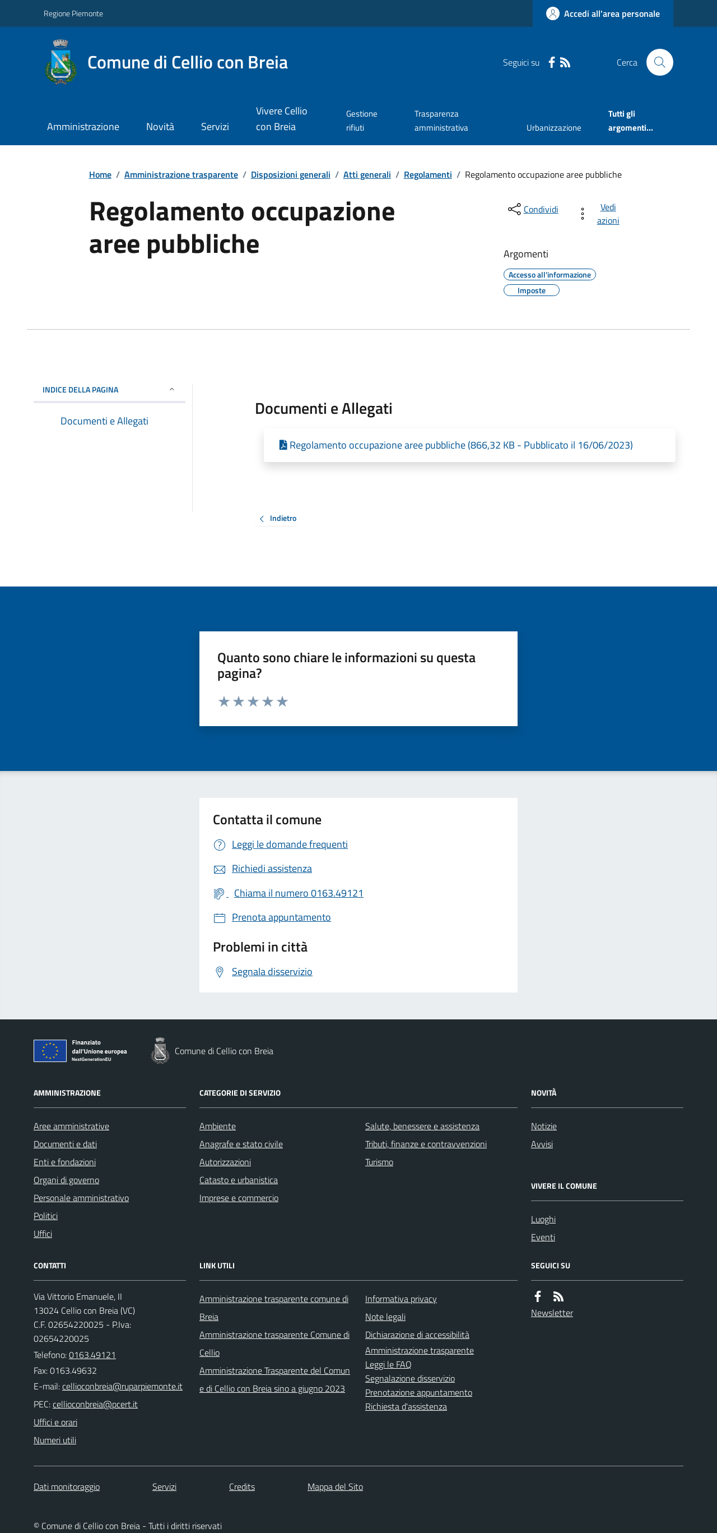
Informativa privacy (401, 1298)
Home (100, 174)
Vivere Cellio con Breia (282, 118)
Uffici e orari (55, 1422)
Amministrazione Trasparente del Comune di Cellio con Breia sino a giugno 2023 (274, 1379)
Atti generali (367, 174)
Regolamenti (428, 174)
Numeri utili (55, 1440)
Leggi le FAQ (388, 1364)
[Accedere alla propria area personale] (603, 13)
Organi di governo (66, 1179)
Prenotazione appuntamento (418, 1392)
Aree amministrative (71, 1126)
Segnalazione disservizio (410, 1378)
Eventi (543, 1237)
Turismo (379, 1162)
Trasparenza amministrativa (441, 120)
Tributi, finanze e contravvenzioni (426, 1144)
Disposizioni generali (290, 174)
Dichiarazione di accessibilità (417, 1334)
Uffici (43, 1233)
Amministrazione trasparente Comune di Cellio (274, 1343)
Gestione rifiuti (362, 120)
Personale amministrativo (81, 1197)
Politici (46, 1215)
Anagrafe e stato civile (241, 1144)
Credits (242, 1486)
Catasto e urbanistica (238, 1179)
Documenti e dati (65, 1144)
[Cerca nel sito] (655, 62)
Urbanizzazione (554, 127)
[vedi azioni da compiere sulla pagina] (600, 213)
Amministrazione (83, 126)
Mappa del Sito (335, 1486)
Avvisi (542, 1144)
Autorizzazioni (225, 1162)
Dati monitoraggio (67, 1486)
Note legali (385, 1316)
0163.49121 (92, 1354)
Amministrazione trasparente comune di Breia (273, 1307)
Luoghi (543, 1219)
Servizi (215, 126)
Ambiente (217, 1126)
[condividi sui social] (532, 209)
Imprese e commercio (238, 1197)
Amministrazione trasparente (181, 174)
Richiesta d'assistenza (406, 1406)
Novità (160, 126)
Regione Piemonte (73, 13)
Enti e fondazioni (65, 1162)
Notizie (544, 1126)
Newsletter (552, 1312)
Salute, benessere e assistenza (422, 1126)
